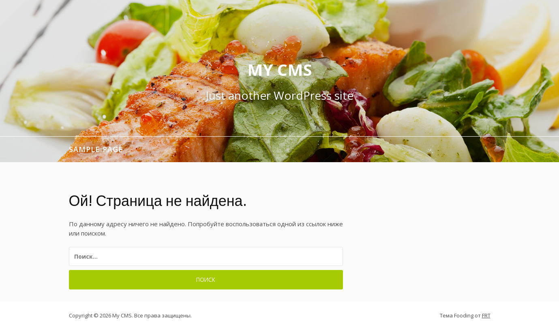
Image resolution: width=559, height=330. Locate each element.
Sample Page (96, 149)
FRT (486, 315)
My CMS (279, 69)
